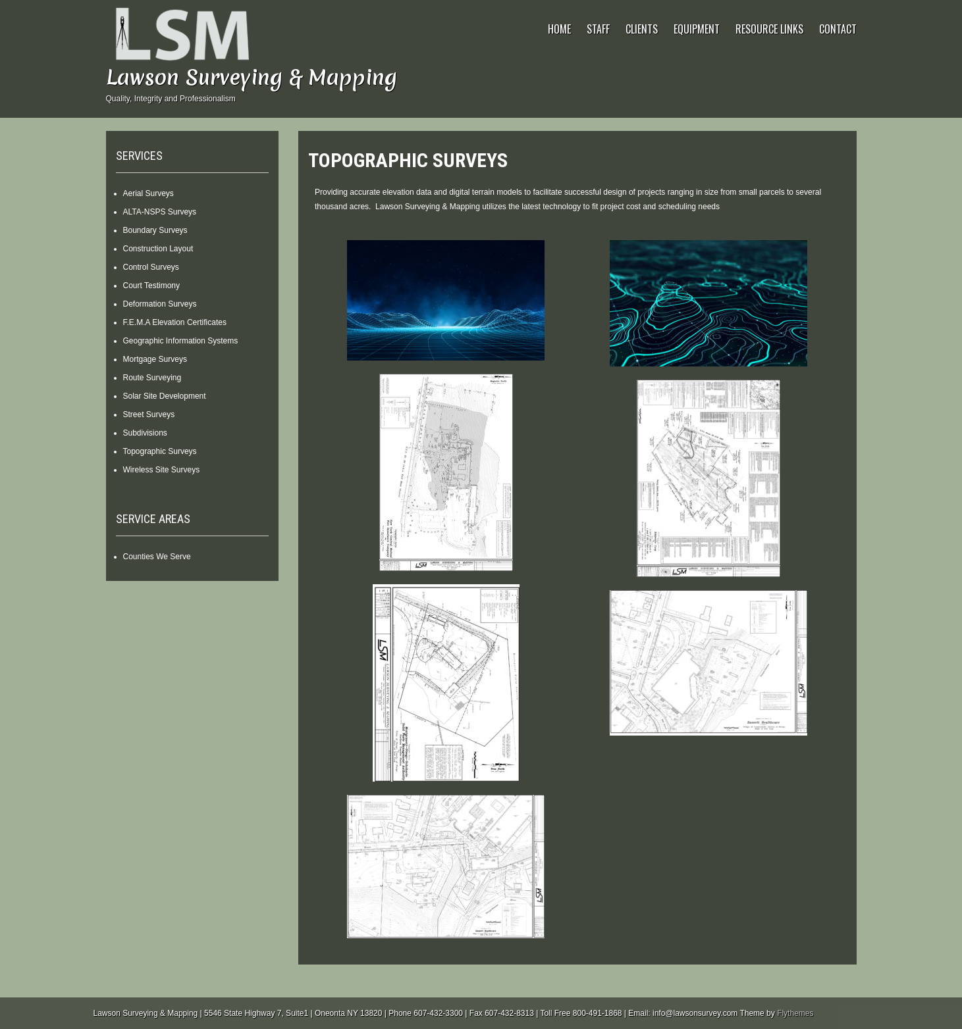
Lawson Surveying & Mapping (251, 77)
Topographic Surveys (160, 451)
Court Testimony (151, 285)
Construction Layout (158, 248)
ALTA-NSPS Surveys (160, 211)
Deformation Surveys (160, 304)
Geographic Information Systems (180, 340)
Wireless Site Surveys (161, 469)
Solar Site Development (164, 396)
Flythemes (795, 1013)
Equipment (697, 29)
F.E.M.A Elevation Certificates (175, 322)
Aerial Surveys (148, 193)
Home (559, 29)
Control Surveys (151, 267)
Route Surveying (152, 377)
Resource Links (769, 29)
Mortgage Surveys (155, 359)
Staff (598, 29)
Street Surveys (149, 414)
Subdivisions (145, 433)
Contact (838, 29)
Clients (642, 29)
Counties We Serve (157, 556)
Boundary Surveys (155, 230)
